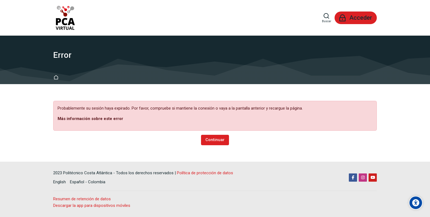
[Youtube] (373, 177)
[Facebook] (353, 177)
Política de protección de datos (205, 172)
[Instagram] (363, 177)
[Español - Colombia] (87, 182)
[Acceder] (356, 18)
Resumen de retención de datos (82, 198)
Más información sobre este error (90, 118)
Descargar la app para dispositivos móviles (91, 205)
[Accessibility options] (416, 203)
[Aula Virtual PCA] (65, 17)
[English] (59, 182)
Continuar (215, 139)
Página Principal (57, 77)
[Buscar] (326, 18)
